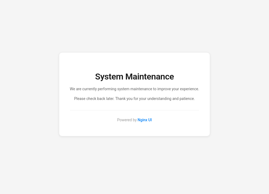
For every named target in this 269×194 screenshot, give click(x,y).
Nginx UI (145, 120)
